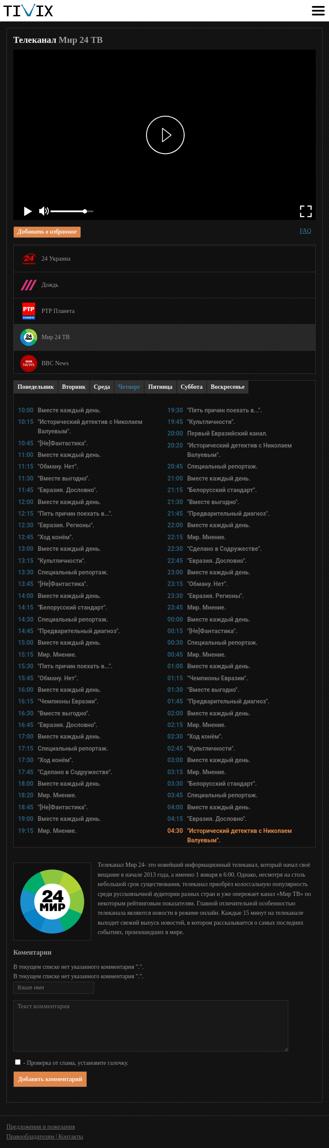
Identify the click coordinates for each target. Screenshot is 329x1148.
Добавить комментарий (50, 1079)
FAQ (305, 231)
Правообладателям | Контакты (44, 1136)
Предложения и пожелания (40, 1127)
